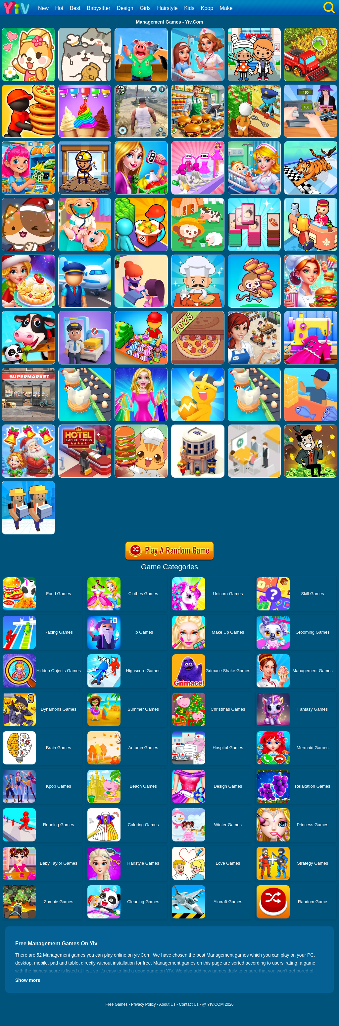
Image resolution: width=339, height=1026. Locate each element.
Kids (189, 8)
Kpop (207, 8)
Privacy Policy (143, 1004)
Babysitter (98, 8)
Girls (145, 8)
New (43, 8)
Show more (27, 980)
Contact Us (189, 1004)
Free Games (116, 1004)
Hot (59, 8)
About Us (167, 1004)
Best (75, 8)
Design (125, 8)
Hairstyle (167, 8)
